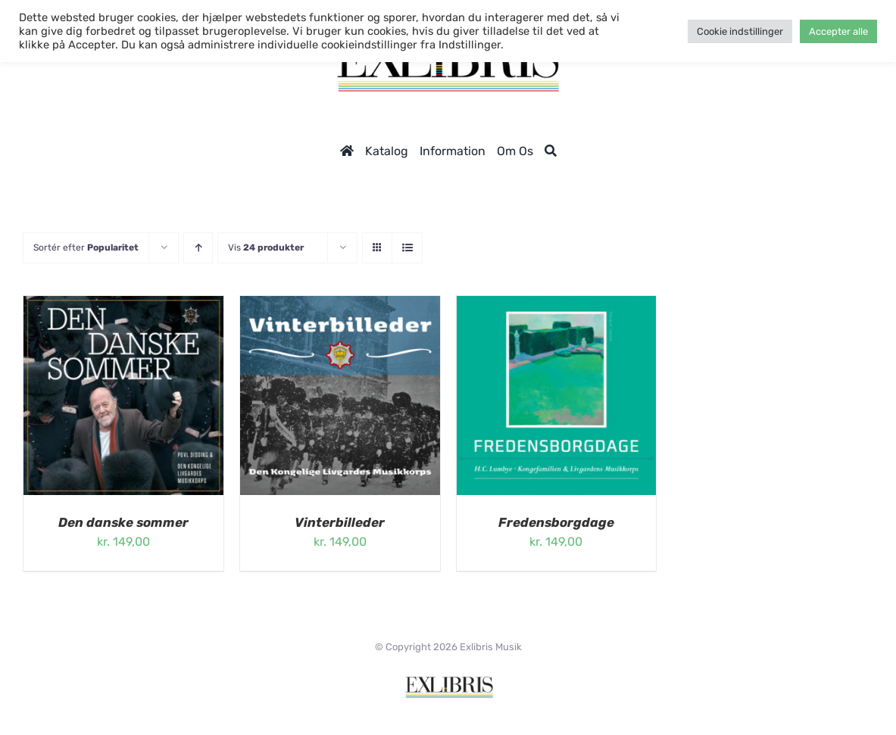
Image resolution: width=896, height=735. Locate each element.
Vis (266, 247)
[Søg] (551, 151)
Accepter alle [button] (838, 31)
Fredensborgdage (556, 522)
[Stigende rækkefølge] (198, 247)
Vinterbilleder (340, 522)
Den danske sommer (123, 522)
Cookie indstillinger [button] (740, 31)
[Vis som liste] (407, 248)
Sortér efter (86, 247)
